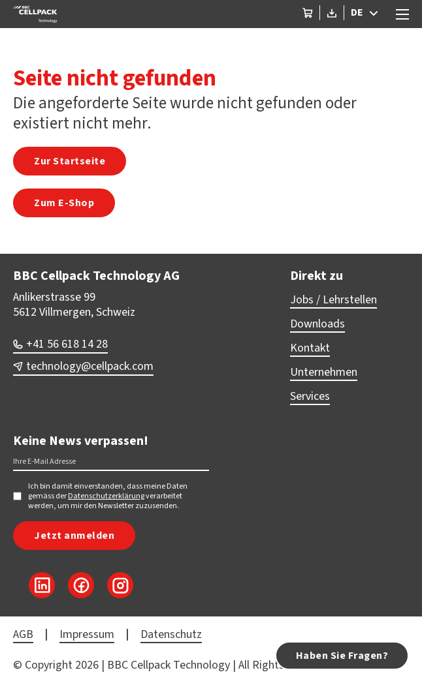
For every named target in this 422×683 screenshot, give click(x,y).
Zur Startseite (69, 161)
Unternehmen (323, 372)
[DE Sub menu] (377, 13)
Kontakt (310, 348)
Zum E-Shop (64, 203)
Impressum (86, 634)
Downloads (317, 324)
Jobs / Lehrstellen (333, 300)
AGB (23, 634)
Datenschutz (171, 634)
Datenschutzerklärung (106, 496)
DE (357, 12)
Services (310, 396)
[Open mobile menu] (402, 14)
